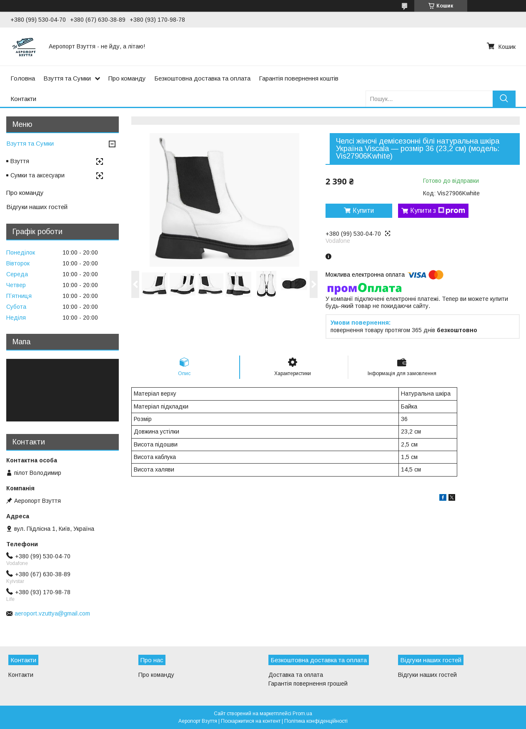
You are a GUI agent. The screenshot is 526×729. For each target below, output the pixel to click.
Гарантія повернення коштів (298, 78)
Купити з (437, 210)
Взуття (19, 161)
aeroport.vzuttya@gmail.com (52, 613)
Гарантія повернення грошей (308, 683)
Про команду (127, 78)
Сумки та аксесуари (37, 175)
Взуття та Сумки (67, 78)
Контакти (23, 98)
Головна (22, 78)
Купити (363, 210)
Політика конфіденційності (316, 721)
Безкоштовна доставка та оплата (202, 78)
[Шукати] (504, 99)
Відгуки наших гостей (37, 206)
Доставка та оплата (295, 674)
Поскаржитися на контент (251, 721)
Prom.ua (302, 713)
